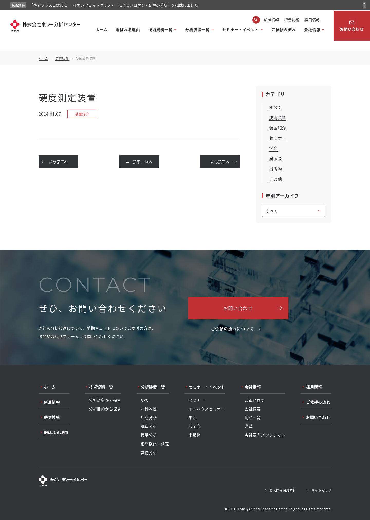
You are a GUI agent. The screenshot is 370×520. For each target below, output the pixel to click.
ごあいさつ (255, 400)
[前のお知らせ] (364, 3)
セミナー (277, 138)
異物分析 (149, 452)
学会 (273, 148)
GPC (145, 400)
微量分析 (149, 435)
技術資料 (277, 117)
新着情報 (271, 20)
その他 (275, 179)
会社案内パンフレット (265, 435)
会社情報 (312, 29)
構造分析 (149, 426)
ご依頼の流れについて (232, 329)
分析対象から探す (105, 400)
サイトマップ (321, 490)
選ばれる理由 (128, 29)
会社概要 (253, 408)
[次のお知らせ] (364, 7)
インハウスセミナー (207, 408)
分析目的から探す (105, 408)
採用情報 (312, 20)
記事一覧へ (139, 161)
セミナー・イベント (240, 29)
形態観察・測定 (155, 443)
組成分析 (149, 417)
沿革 (249, 426)
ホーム (101, 29)
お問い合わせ (352, 26)
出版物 (275, 169)
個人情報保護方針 (282, 490)
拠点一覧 (253, 417)
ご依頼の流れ (284, 29)
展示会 (275, 158)
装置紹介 (61, 58)
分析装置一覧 (197, 29)
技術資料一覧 (160, 29)
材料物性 (149, 408)
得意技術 (291, 20)
